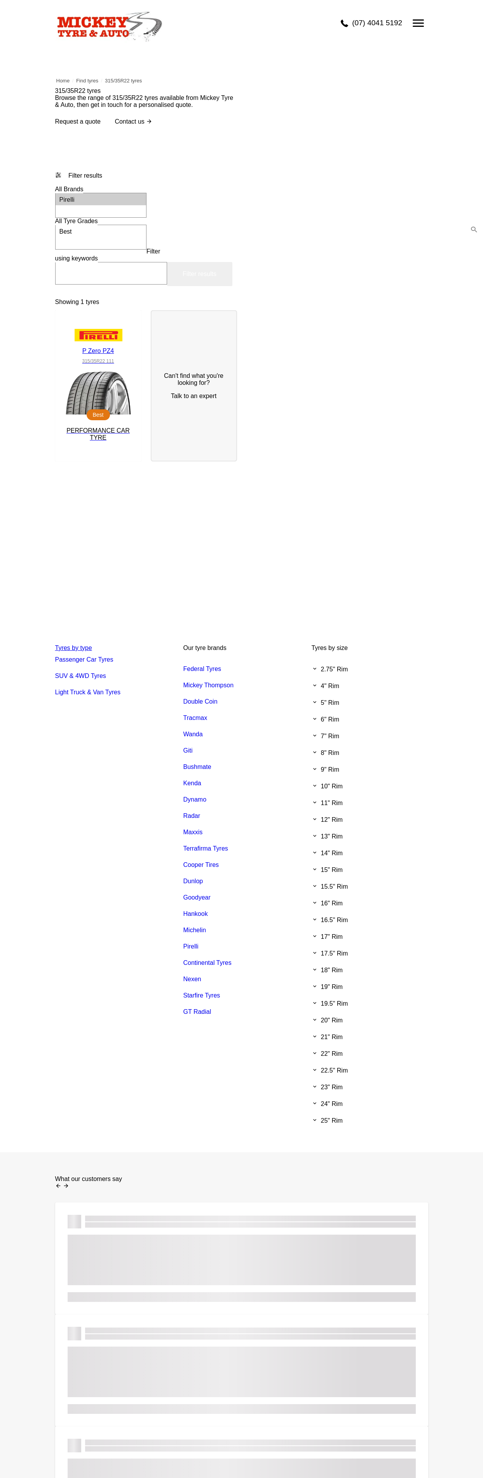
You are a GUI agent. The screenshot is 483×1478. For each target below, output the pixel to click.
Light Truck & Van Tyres (87, 692)
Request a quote (78, 121)
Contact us (133, 121)
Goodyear (197, 897)
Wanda (193, 734)
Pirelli (101, 199)
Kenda (192, 783)
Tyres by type (73, 648)
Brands (69, 189)
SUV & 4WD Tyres (80, 676)
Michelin (194, 930)
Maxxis (193, 832)
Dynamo (195, 799)
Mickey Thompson (208, 685)
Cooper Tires (201, 864)
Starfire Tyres (201, 995)
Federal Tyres (202, 669)
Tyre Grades (76, 221)
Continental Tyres (207, 962)
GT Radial (197, 1011)
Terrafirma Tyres (205, 848)
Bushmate (197, 766)
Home (63, 81)
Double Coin (200, 701)
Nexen (192, 979)
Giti (188, 750)
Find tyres (87, 81)
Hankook (195, 913)
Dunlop (193, 881)
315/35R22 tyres (123, 81)
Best (101, 231)
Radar (192, 815)
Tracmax (195, 718)
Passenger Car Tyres (84, 659)
